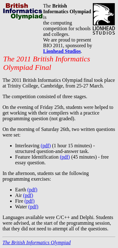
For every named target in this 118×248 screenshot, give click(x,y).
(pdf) (46, 145)
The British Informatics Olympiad (36, 242)
